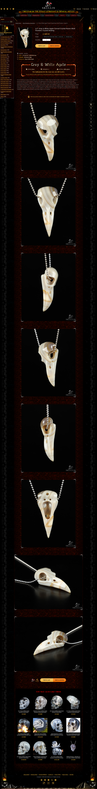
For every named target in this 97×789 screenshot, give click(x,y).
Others (3, 96)
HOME (33, 680)
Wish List (93, 8)
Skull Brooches (5, 57)
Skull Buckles (4, 55)
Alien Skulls (5, 59)
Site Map (71, 774)
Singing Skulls (5, 64)
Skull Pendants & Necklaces (7, 47)
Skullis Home (18, 23)
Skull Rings (4, 44)
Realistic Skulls (6, 39)
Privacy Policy (58, 774)
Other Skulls (5, 94)
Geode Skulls (5, 72)
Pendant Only (69, 36)
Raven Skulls (5, 68)
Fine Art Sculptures (6, 42)
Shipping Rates (34, 774)
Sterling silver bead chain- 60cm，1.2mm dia (53, 36)
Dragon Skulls (5, 66)
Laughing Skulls (5, 77)
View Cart (77, 8)
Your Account (85, 8)
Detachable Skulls (6, 81)
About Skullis (26, 774)
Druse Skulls (5, 70)
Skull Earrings (5, 50)
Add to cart (41, 45)
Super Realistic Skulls (7, 41)
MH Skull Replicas (6, 85)
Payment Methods (43, 774)
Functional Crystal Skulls (6, 92)
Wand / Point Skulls (6, 79)
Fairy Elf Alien (5, 60)
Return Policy (65, 774)
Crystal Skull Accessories (7, 89)
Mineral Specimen (6, 87)
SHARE (37, 680)
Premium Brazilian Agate (6, 75)
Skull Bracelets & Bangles (6, 52)
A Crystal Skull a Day (6, 37)
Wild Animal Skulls (6, 83)
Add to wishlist (54, 45)
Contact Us (50, 774)
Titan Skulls (4, 62)
